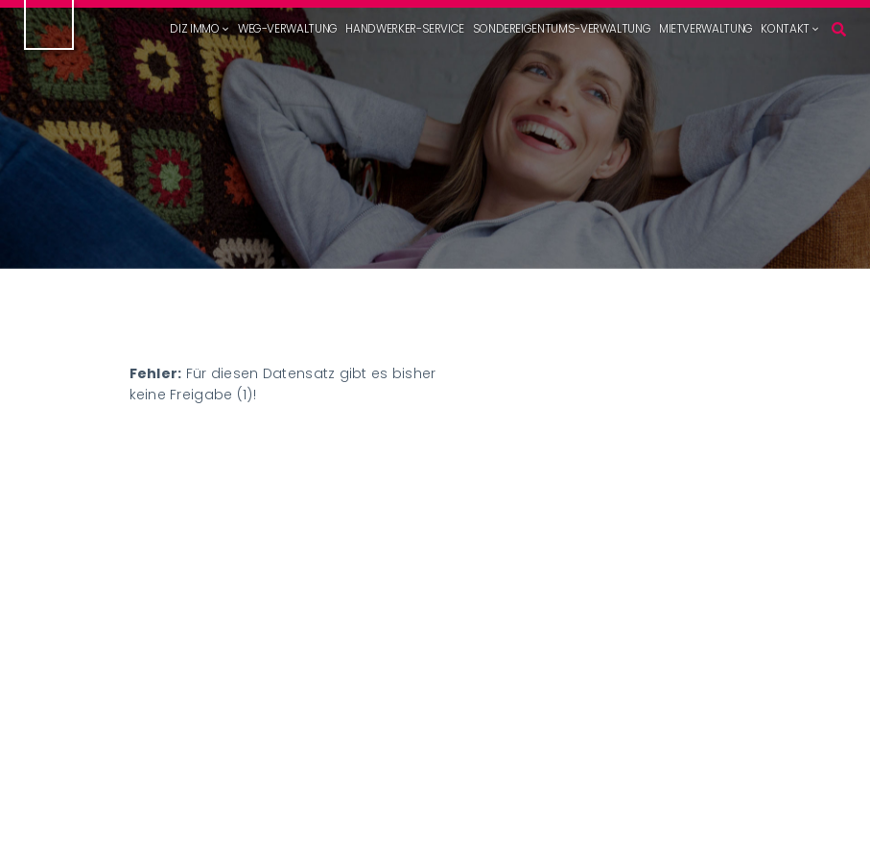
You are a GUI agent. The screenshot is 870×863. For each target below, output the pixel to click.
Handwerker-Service (404, 28)
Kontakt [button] (785, 28)
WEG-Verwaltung (288, 28)
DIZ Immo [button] (194, 28)
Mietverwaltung (706, 28)
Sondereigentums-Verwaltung (562, 28)
